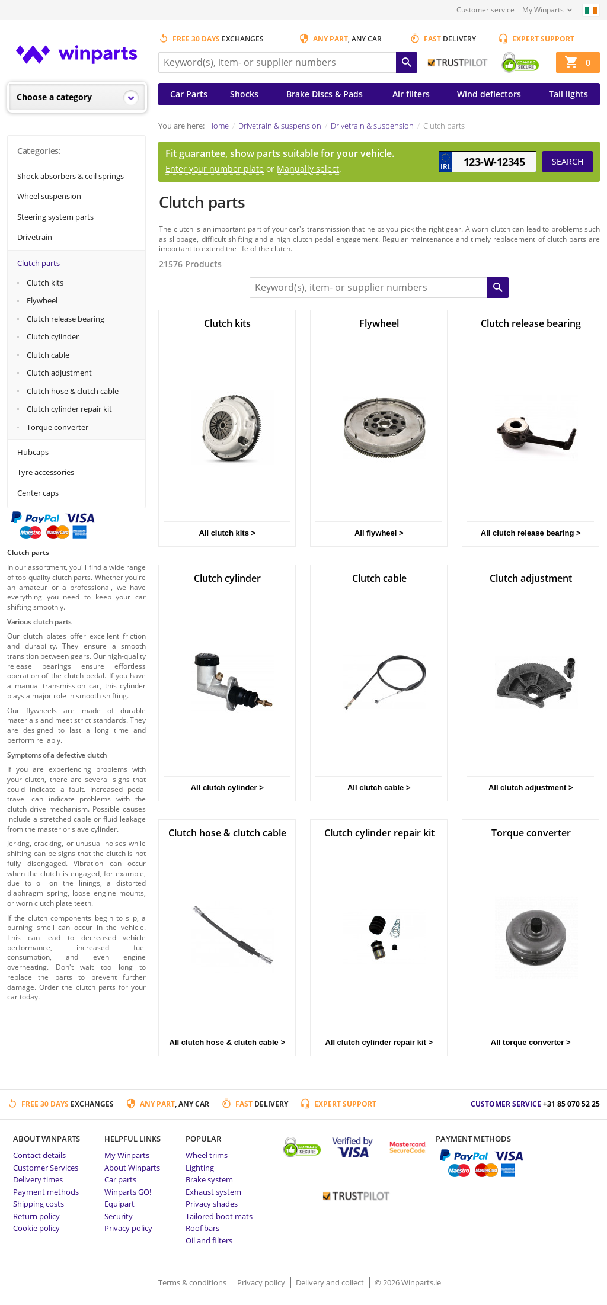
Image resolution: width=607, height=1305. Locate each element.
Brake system (209, 1179)
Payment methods (46, 1192)
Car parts (120, 1179)
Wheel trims (207, 1155)
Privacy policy (128, 1228)
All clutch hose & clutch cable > (227, 1042)
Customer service (485, 10)
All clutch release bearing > (531, 532)
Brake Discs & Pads (324, 94)
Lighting (200, 1167)
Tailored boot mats (219, 1216)
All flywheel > (379, 532)
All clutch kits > (227, 532)
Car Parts (188, 94)
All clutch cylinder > (227, 787)
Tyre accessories (45, 472)
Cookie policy (36, 1228)
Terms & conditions (193, 1282)
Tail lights (568, 94)
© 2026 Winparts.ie (408, 1282)
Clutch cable (48, 355)
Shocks (244, 94)
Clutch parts (38, 263)
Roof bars (202, 1228)
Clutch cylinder (53, 336)
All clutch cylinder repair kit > (379, 1042)
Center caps (38, 493)
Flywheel (42, 300)
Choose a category (54, 96)
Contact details (39, 1155)
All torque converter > (531, 1042)
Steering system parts (55, 216)
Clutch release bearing (65, 318)
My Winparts (543, 10)
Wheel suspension (49, 196)
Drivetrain (34, 237)
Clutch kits (45, 282)
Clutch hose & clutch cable (73, 391)
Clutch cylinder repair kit (69, 408)
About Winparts (132, 1167)
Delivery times (38, 1179)
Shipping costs (38, 1203)
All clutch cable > (379, 787)
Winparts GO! (127, 1192)
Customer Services (45, 1167)
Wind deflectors (489, 94)
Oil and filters (209, 1240)
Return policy (36, 1216)
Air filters (411, 94)
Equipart (119, 1203)
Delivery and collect (331, 1282)
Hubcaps (33, 452)
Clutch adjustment (59, 372)
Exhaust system (213, 1192)
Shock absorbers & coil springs (70, 176)
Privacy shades (212, 1203)
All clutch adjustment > (530, 787)
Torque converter (57, 427)
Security (118, 1216)
